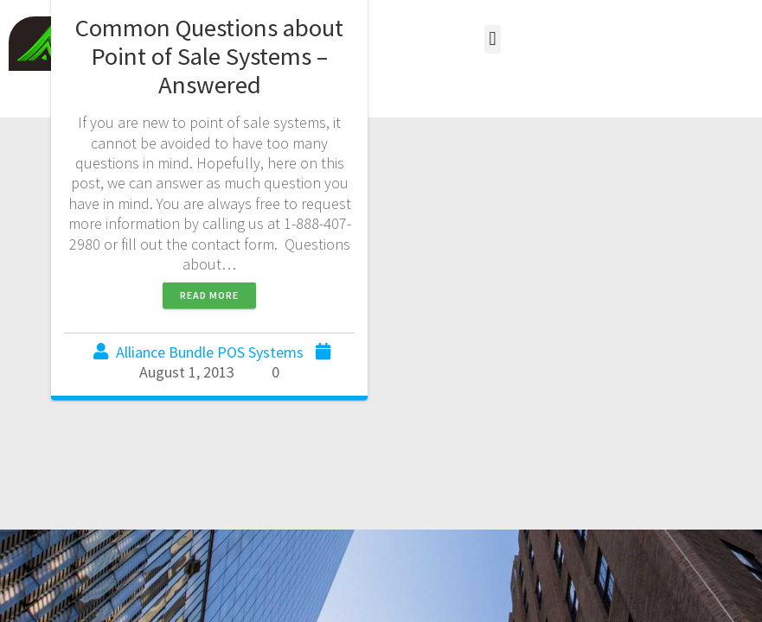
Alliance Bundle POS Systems (210, 352)
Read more (209, 295)
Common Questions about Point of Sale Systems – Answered (209, 56)
